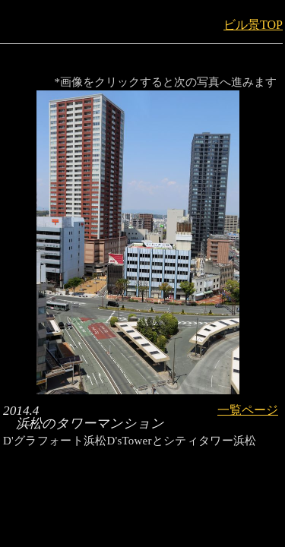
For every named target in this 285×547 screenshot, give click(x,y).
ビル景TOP (253, 24)
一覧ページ (247, 409)
